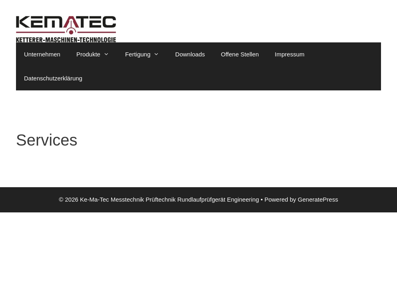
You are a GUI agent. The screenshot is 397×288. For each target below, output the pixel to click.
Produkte (96, 54)
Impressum (289, 54)
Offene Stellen (240, 54)
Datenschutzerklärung (53, 78)
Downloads (190, 54)
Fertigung (146, 54)
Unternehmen (42, 54)
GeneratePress (318, 199)
